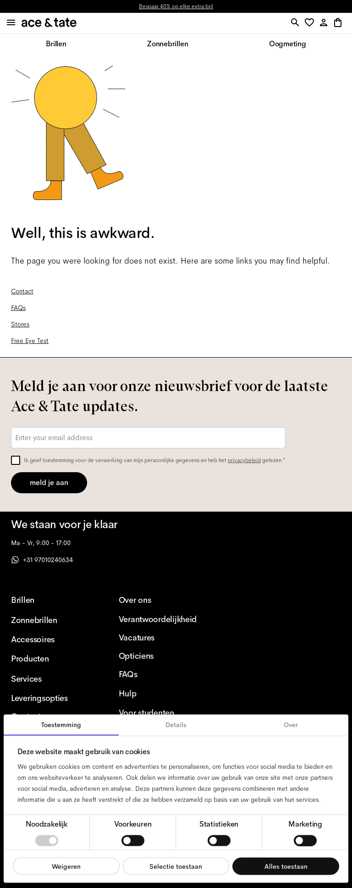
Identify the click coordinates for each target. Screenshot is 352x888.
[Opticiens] (158, 656)
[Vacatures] (158, 637)
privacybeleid (244, 460)
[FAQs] (158, 674)
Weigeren (66, 866)
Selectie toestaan (175, 866)
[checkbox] (15, 460)
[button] (311, 23)
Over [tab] (291, 725)
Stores (20, 324)
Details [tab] (176, 725)
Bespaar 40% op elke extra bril (176, 6)
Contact (22, 291)
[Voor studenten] (158, 712)
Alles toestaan (286, 866)
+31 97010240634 (42, 560)
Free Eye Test (30, 340)
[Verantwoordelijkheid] (158, 619)
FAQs (18, 307)
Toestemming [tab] (61, 725)
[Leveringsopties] (50, 698)
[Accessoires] (50, 639)
